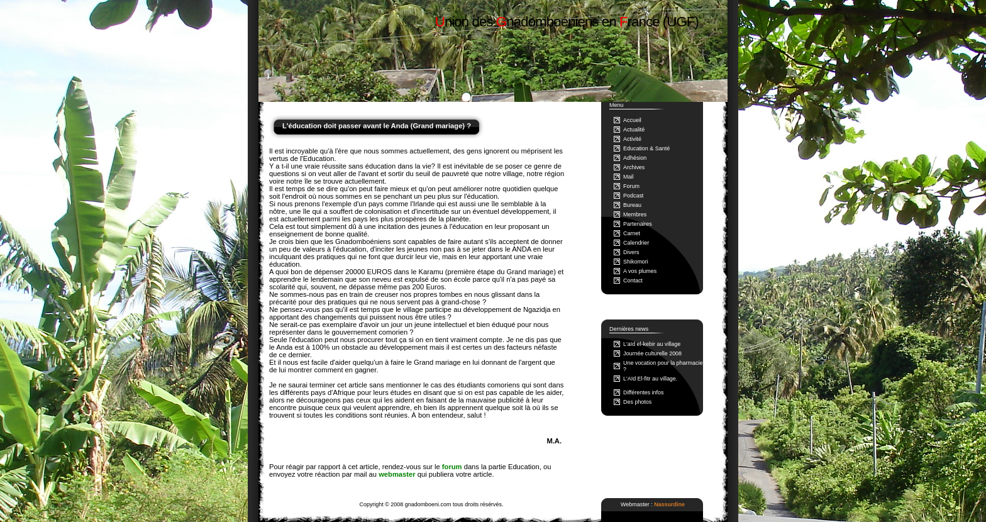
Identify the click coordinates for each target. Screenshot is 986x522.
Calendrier (636, 243)
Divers (631, 252)
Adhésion (634, 158)
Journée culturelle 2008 (652, 353)
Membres (634, 214)
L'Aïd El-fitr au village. (650, 378)
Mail (628, 177)
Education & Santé (646, 148)
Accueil (632, 120)
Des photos (637, 402)
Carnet (631, 233)
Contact (633, 280)
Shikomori (635, 261)
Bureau (632, 205)
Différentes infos (643, 392)
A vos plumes (639, 271)
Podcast (633, 195)
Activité (632, 139)
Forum (631, 186)
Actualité (634, 129)
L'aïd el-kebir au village (651, 344)
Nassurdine (669, 504)
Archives (634, 167)
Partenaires (637, 224)
